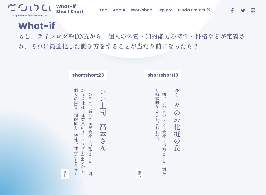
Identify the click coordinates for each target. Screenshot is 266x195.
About (119, 10)
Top (103, 10)
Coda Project (194, 10)
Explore (165, 10)
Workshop (141, 10)
